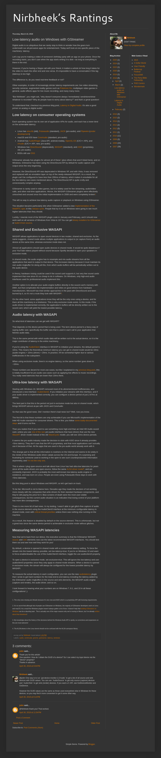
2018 (115, 78)
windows (57, 638)
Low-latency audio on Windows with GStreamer (120, 92)
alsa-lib (30, 131)
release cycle (38, 209)
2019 (115, 74)
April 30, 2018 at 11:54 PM (30, 712)
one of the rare (38, 432)
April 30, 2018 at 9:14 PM (29, 697)
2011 (115, 132)
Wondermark (139, 86)
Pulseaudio (44, 131)
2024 (115, 63)
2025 (115, 60)
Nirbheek (23, 674)
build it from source (23, 223)
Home (56, 723)
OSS (33, 153)
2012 (115, 128)
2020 (115, 71)
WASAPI (59, 147)
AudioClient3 (43, 392)
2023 (115, 67)
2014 (115, 121)
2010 (115, 136)
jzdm (21, 651)
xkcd (136, 60)
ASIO (79, 147)
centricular (28, 638)
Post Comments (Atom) (33, 728)
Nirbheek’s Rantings (62, 17)
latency (50, 638)
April (117, 81)
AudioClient (34, 347)
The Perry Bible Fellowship (140, 79)
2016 (115, 114)
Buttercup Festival (138, 70)
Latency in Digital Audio (70, 105)
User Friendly (139, 66)
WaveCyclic (54, 435)
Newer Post (18, 723)
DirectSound (35, 147)
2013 (115, 125)
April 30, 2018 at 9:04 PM (29, 666)
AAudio (20, 143)
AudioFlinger (34, 141)
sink (25, 540)
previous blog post (87, 370)
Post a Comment (23, 718)
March (118, 85)
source (15, 540)
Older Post (95, 723)
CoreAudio (42, 137)
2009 (115, 139)
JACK (62, 131)
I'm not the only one (36, 460)
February (119, 109)
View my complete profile (134, 45)
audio (22, 638)
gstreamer (42, 638)
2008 (115, 143)
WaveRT (16, 435)
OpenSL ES (70, 141)
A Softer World (140, 63)
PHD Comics (139, 83)
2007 (115, 147)
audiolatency (85, 574)
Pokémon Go (66, 88)
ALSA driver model (75, 469)
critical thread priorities (45, 512)
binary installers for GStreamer (86, 220)
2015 (115, 118)
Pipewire (85, 131)
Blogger (91, 744)
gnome (35, 638)
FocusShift (138, 75)
